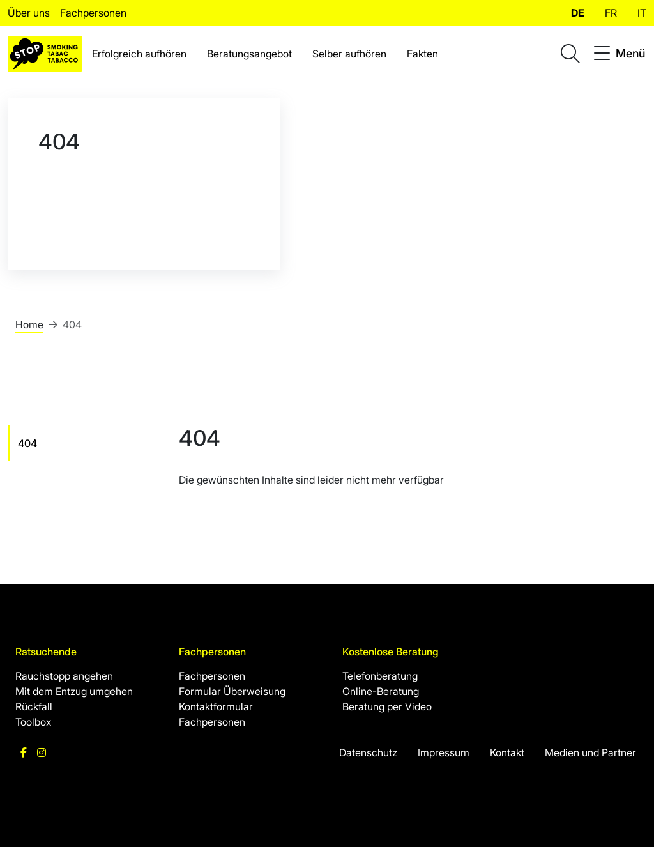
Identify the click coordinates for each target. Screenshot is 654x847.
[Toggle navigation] (619, 53)
